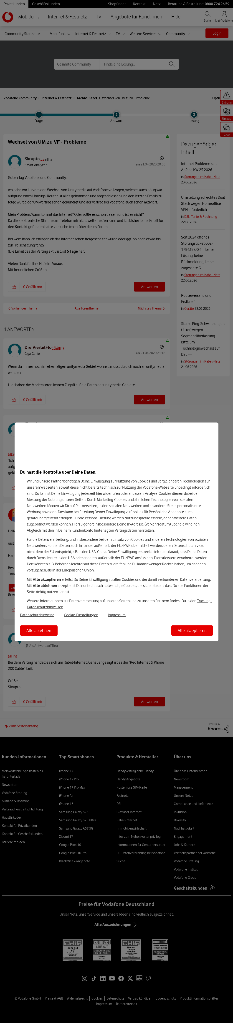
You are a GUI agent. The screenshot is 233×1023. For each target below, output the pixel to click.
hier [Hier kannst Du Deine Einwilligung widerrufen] (99, 493)
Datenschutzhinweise (37, 615)
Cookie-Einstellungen (81, 615)
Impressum (117, 615)
